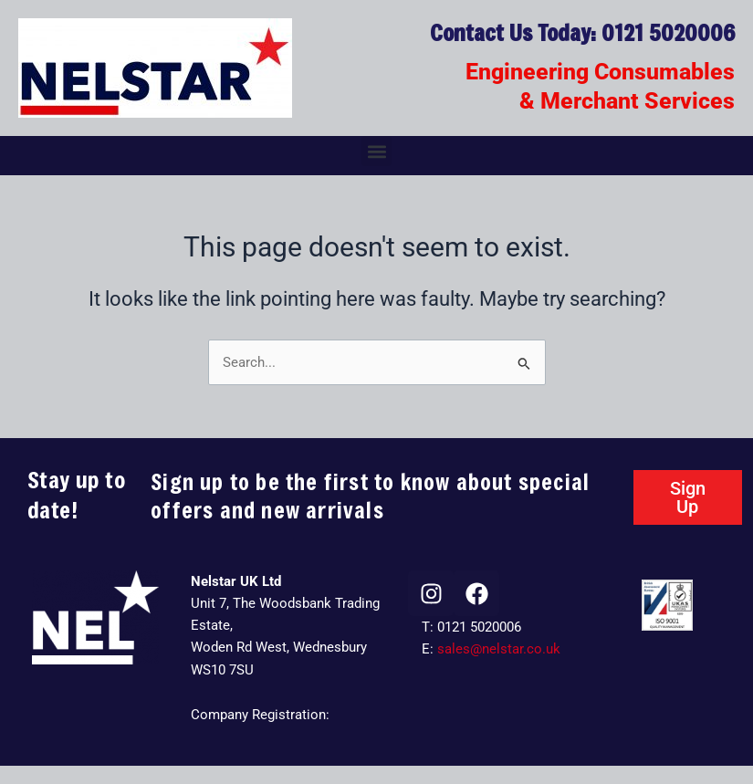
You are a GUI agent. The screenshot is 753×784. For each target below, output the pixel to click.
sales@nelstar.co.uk (498, 649)
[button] (376, 151)
